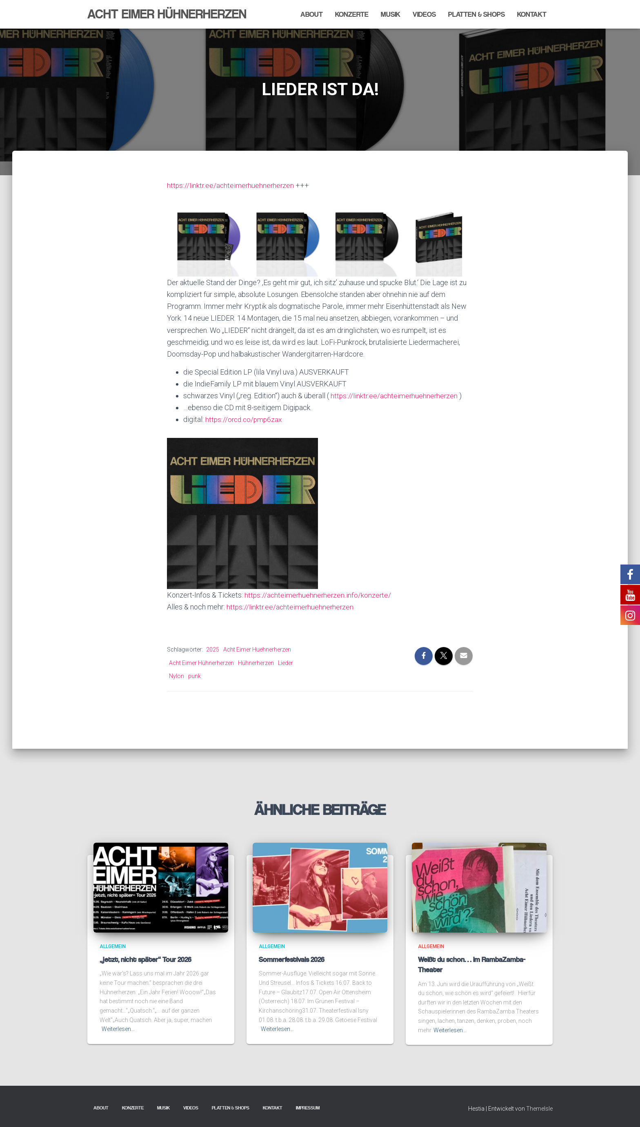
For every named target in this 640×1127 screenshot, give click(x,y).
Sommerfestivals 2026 (291, 959)
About (311, 14)
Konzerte (352, 14)
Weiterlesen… (118, 1029)
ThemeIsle (539, 1108)
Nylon (176, 676)
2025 (212, 649)
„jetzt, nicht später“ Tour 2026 (145, 959)
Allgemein (113, 946)
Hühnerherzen (256, 662)
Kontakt (532, 14)
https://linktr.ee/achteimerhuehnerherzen (231, 185)
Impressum (308, 1108)
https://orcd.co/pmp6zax (244, 419)
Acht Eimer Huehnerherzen (257, 649)
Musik (390, 14)
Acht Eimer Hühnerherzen (201, 662)
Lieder (285, 662)
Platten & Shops (476, 14)
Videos (424, 14)
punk (194, 676)
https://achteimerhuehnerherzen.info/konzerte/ (318, 594)
